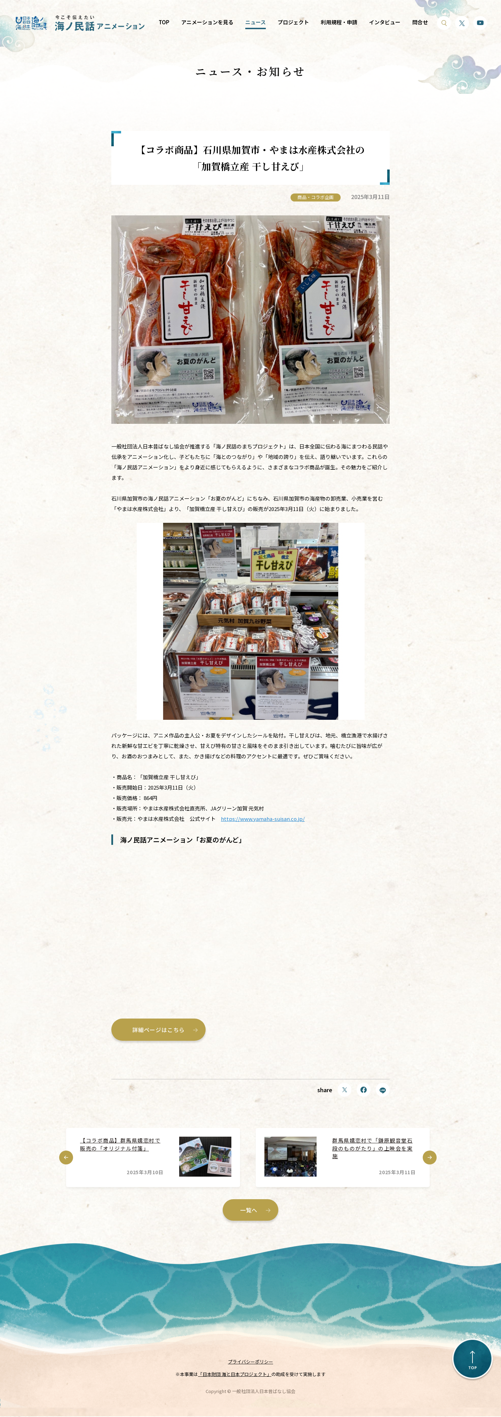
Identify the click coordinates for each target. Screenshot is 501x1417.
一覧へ (248, 1210)
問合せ (420, 22)
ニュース (255, 22)
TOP (164, 22)
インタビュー (384, 22)
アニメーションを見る (207, 22)
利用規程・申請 (339, 22)
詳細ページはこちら (158, 1029)
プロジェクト (293, 22)
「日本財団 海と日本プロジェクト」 (234, 1375)
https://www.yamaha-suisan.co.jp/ (263, 818)
